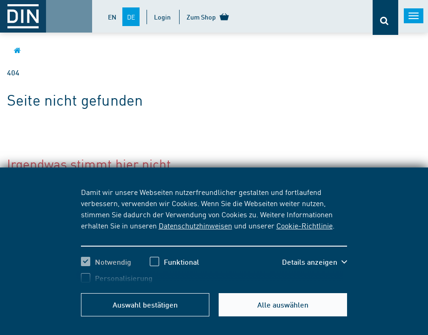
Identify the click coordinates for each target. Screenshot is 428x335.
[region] (214, 235)
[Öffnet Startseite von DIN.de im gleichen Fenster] (17, 50)
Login (162, 17)
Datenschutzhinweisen (195, 225)
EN (112, 17)
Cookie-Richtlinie (304, 225)
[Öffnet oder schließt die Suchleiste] (385, 17)
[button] (314, 262)
